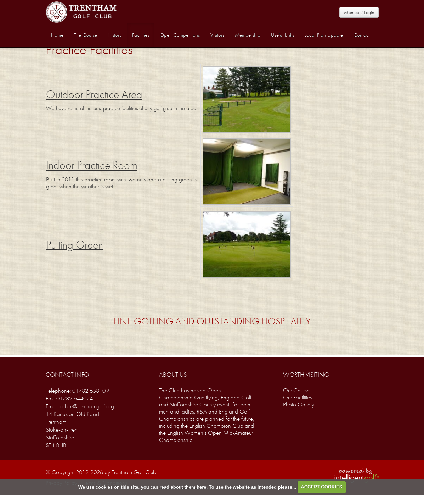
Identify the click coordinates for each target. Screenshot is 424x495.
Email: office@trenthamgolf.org (80, 406)
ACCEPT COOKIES (321, 486)
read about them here (182, 486)
